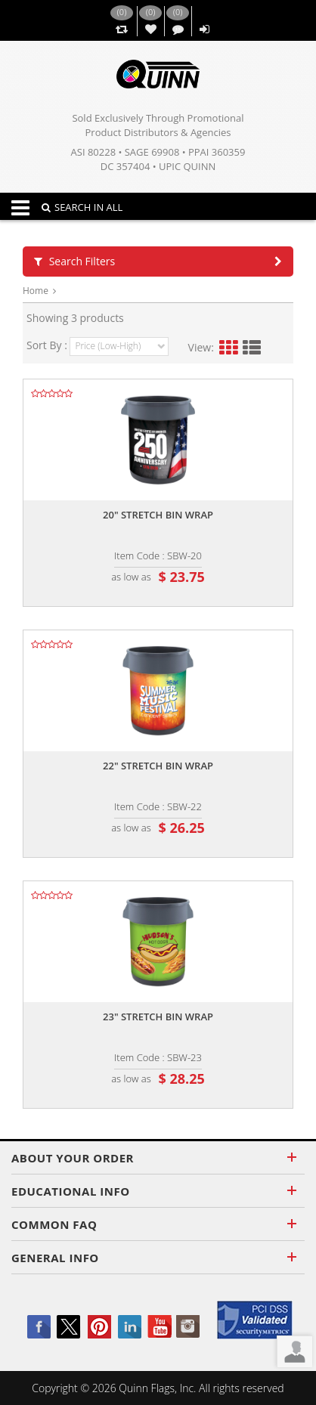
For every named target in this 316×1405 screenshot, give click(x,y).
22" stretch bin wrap (158, 765)
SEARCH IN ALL (82, 207)
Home (35, 290)
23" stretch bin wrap (158, 1016)
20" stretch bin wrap (158, 514)
